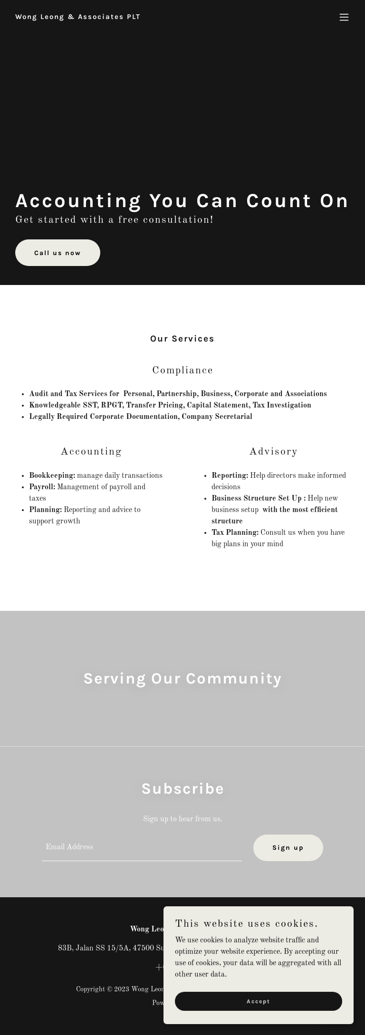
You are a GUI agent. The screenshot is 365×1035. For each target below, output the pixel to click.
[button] (344, 17)
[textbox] (142, 848)
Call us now (57, 253)
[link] (78, 17)
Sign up (288, 848)
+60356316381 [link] (182, 967)
